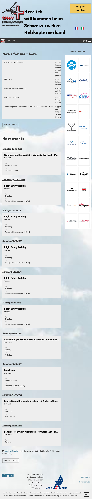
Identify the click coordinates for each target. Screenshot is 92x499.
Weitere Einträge (10, 125)
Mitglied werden (80, 8)
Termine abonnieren (13, 451)
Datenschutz (84, 482)
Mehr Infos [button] (74, 496)
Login (11, 41)
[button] (31, 163)
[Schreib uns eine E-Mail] (12, 476)
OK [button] (86, 494)
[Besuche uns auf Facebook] (4, 476)
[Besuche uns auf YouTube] (8, 476)
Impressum (85, 477)
